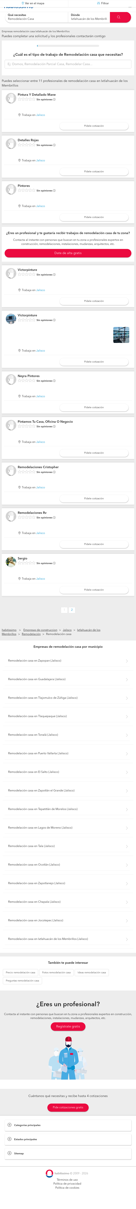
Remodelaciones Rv (32, 521)
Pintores (24, 194)
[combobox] (36, 17)
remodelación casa (20, 981)
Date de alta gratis (68, 261)
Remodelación (31, 643)
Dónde (75, 15)
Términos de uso (67, 1188)
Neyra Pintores (29, 385)
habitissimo (9, 639)
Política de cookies (67, 1196)
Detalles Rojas (28, 149)
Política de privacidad (67, 1192)
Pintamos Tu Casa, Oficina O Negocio (45, 430)
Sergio (22, 567)
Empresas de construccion (40, 639)
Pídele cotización (94, 135)
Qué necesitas (17, 15)
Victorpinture (27, 278)
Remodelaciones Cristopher (38, 476)
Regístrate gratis (68, 1035)
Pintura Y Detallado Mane (37, 103)
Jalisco (40, 123)
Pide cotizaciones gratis (68, 1116)
